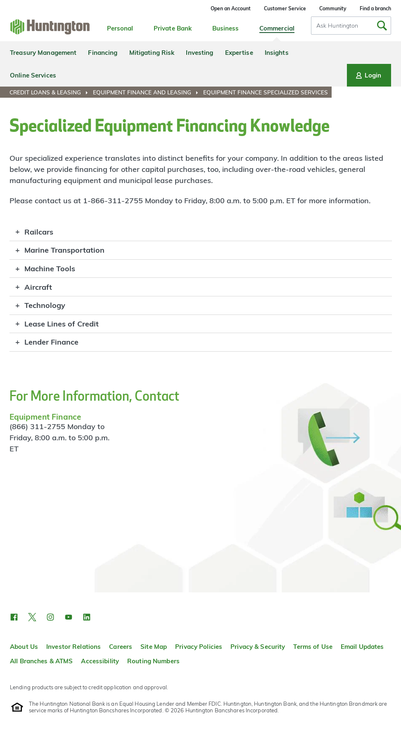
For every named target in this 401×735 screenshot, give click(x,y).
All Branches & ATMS (41, 661)
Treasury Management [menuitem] (43, 52)
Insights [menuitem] (277, 52)
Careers (120, 646)
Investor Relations (73, 646)
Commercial (276, 28)
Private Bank (173, 28)
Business (225, 28)
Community (332, 8)
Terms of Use (312, 646)
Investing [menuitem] (199, 52)
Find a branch (375, 8)
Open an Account (231, 8)
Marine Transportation (64, 250)
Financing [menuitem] (102, 52)
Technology (44, 305)
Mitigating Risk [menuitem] (152, 52)
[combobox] (351, 25)
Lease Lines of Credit (61, 324)
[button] (14, 617)
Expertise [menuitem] (239, 52)
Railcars (38, 232)
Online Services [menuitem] (33, 75)
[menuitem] (50, 92)
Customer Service (285, 8)
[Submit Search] (382, 25)
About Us (24, 646)
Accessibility (100, 661)
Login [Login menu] (367, 75)
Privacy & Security (257, 646)
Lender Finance (51, 342)
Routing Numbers (153, 661)
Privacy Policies (198, 646)
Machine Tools (49, 268)
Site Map (153, 646)
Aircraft (38, 287)
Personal (120, 28)
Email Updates (362, 646)
